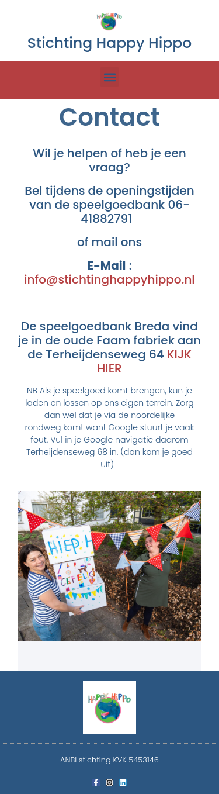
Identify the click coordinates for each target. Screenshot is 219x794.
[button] (109, 77)
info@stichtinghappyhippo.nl (109, 279)
